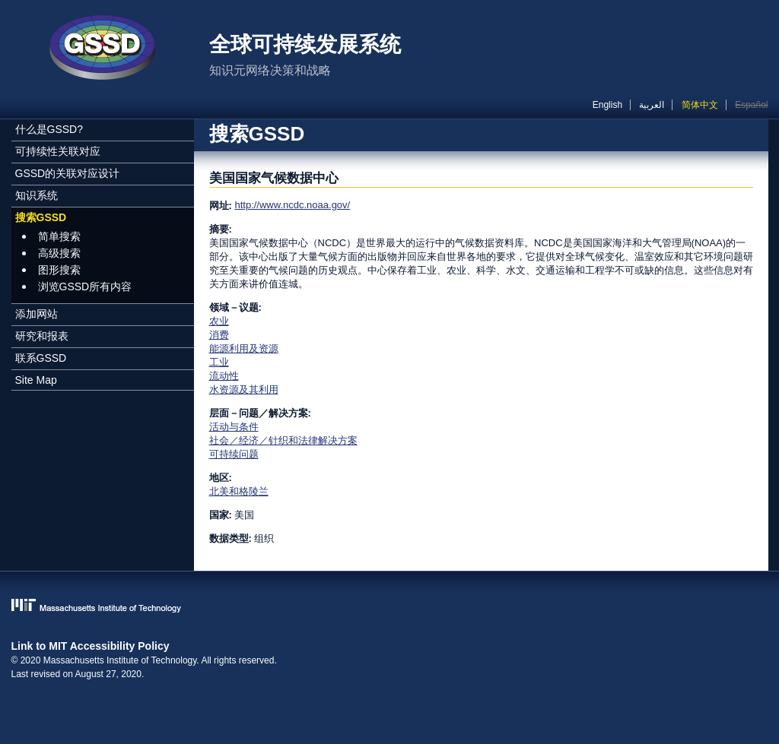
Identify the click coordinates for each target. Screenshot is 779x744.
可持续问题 (234, 454)
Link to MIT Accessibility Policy (90, 646)
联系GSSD (41, 358)
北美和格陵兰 (239, 491)
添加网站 (36, 314)
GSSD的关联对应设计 (67, 173)
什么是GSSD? (49, 129)
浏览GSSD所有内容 (85, 286)
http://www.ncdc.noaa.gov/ (292, 205)
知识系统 (36, 195)
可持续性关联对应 (57, 151)
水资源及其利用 (243, 389)
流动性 (224, 375)
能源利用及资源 (243, 348)
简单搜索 (59, 236)
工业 (219, 362)
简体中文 (700, 105)
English (607, 105)
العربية (651, 105)
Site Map (36, 380)
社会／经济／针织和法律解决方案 (283, 440)
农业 (219, 321)
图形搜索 (59, 270)
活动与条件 (234, 426)
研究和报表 (41, 336)
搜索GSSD (41, 217)
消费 (219, 334)
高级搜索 (59, 253)
